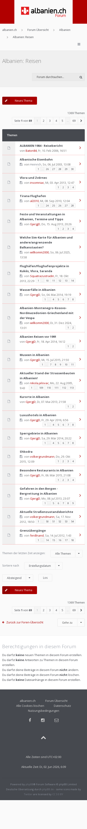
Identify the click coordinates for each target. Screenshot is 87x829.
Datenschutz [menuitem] (62, 706)
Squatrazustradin (42, 276)
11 (53, 280)
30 (72, 169)
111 (56, 387)
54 (72, 521)
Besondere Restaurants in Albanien (46, 470)
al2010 (34, 201)
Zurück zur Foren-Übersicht (24, 622)
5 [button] (62, 121)
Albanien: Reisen (21, 60)
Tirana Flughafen (33, 196)
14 (72, 280)
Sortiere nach (32, 566)
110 (49, 387)
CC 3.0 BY (57, 794)
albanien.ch (28, 701)
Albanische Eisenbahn (36, 159)
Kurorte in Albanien (34, 397)
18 (72, 540)
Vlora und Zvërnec (33, 178)
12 (60, 280)
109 (41, 387)
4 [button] (56, 121)
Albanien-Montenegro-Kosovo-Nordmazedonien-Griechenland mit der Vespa (47, 313)
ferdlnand (37, 535)
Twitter (28, 794)
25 (53, 205)
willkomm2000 (39, 252)
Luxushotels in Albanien (38, 415)
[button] (81, 120)
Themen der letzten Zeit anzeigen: (42, 553)
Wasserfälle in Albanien (37, 290)
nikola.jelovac (39, 383)
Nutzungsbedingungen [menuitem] (43, 711)
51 (53, 521)
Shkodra (26, 452)
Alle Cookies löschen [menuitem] (30, 706)
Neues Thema (17, 101)
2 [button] (43, 121)
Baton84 (31, 151)
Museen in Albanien (34, 355)
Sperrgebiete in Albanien (39, 433)
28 (60, 169)
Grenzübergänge (33, 530)
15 (53, 540)
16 (60, 540)
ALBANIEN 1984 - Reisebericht (41, 146)
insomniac (37, 183)
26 (47, 169)
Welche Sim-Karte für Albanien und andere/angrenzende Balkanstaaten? (46, 242)
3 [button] (50, 121)
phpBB (29, 784)
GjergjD (35, 224)
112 (64, 387)
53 (66, 521)
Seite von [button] (23, 121)
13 (66, 280)
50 (47, 521)
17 (66, 540)
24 (47, 205)
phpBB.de (48, 789)
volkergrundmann (42, 457)
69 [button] (74, 121)
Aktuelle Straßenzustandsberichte (46, 512)
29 (66, 169)
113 (72, 387)
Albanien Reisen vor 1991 (38, 337)
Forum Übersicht (56, 701)
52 (60, 521)
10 (47, 280)
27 (53, 169)
